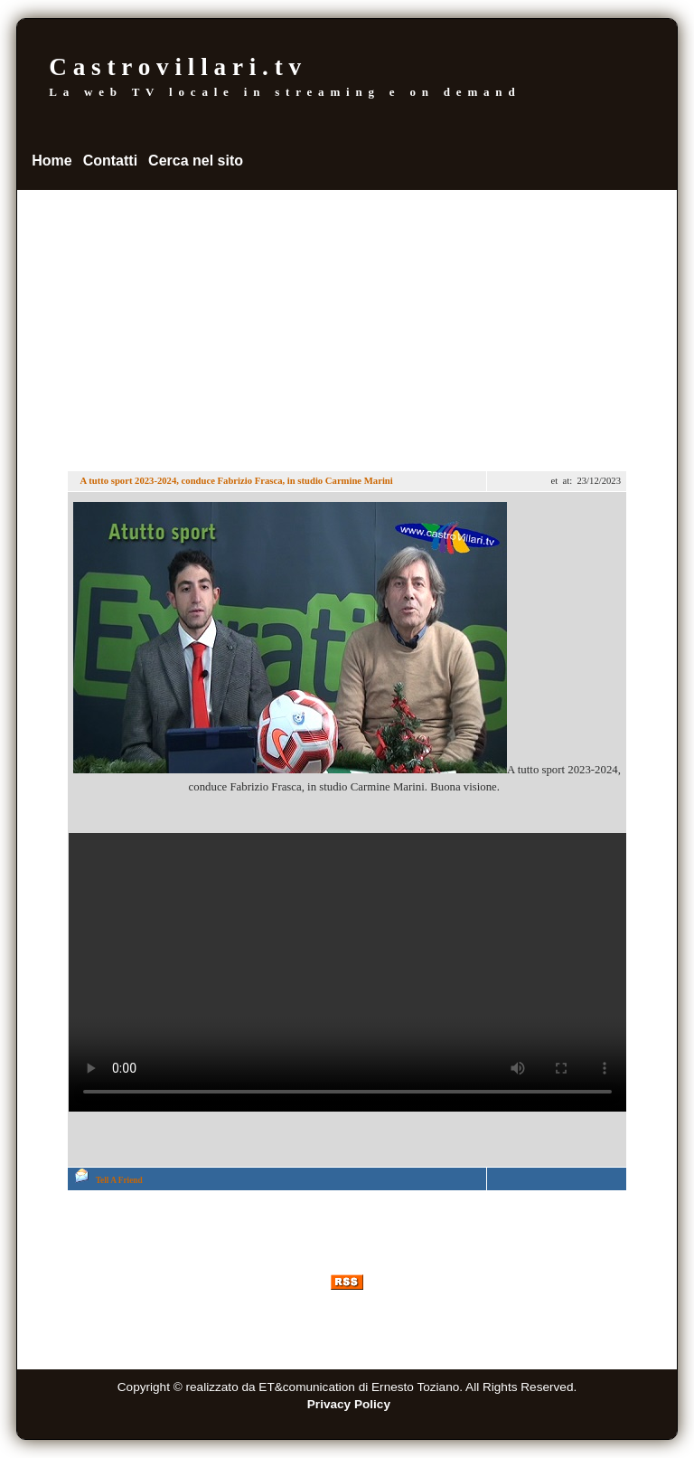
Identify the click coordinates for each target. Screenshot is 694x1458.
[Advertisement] (347, 325)
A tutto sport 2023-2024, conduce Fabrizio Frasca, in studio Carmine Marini (235, 481)
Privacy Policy (348, 1404)
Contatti (110, 160)
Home (51, 160)
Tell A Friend (119, 1180)
